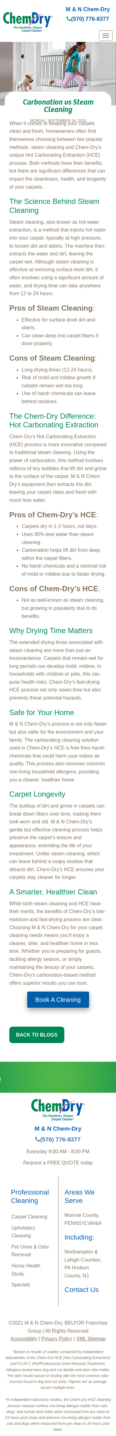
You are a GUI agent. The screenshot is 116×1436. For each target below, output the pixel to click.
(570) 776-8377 (88, 19)
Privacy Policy (56, 1338)
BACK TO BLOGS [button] (37, 1035)
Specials (20, 1284)
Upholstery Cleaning (23, 1232)
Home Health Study (25, 1269)
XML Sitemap (90, 1338)
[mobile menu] (106, 35)
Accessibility (23, 1338)
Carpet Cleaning (29, 1216)
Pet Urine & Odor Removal (30, 1251)
